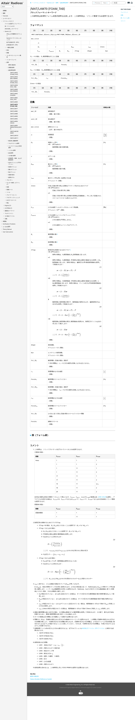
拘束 (8, 187)
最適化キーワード (9, 211)
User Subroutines (8, 232)
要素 (8, 53)
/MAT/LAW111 (14, 138)
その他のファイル (9, 216)
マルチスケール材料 (13, 143)
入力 (8, 208)
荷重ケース (10, 189)
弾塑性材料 (11, 67)
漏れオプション (12, 169)
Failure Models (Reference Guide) (41, 679)
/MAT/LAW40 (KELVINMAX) (14, 90)
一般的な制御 (10, 47)
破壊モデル (11, 177)
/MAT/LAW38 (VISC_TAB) (14, 86)
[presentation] (38, 43)
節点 (8, 50)
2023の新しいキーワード (11, 29)
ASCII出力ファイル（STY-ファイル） (93, 628)
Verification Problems (9, 224)
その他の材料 (12, 155)
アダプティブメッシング (13, 197)
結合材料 (10, 153)
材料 (8, 62)
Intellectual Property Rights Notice (69, 687)
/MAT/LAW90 (14, 116)
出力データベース (11, 200)
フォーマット (124, 12)
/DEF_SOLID (102, 497)
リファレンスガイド (8, 21)
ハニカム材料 (12, 150)
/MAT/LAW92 (14, 119)
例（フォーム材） (125, 18)
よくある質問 (6, 226)
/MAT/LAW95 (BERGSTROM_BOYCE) (16, 127)
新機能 (5, 10)
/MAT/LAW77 (14, 108)
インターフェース (11, 59)
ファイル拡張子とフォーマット (13, 23)
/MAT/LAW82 (14, 111)
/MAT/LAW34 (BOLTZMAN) (14, 77)
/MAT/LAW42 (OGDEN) (14, 94)
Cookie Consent (96, 687)
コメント (123, 21)
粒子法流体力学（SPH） (13, 42)
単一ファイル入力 (9, 26)
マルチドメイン (9, 213)
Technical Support (86, 687)
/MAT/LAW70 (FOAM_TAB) (14, 105)
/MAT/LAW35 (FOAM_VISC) (14, 81)
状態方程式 (11, 175)
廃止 (8, 203)
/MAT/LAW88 (14, 114)
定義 (6, 218)
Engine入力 (8, 205)
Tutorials (5, 16)
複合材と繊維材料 (13, 140)
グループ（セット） (12, 195)
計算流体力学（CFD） (13, 45)
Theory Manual (7, 229)
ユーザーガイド (7, 18)
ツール (8, 192)
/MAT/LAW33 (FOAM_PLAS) (14, 73)
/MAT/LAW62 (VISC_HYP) (14, 98)
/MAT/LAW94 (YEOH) (14, 122)
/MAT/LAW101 (14, 135)
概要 (4, 13)
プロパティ (10, 180)
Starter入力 (8, 31)
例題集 (5, 221)
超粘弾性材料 (12, 70)
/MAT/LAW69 (14, 102)
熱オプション (12, 172)
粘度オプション (12, 167)
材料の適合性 (12, 65)
